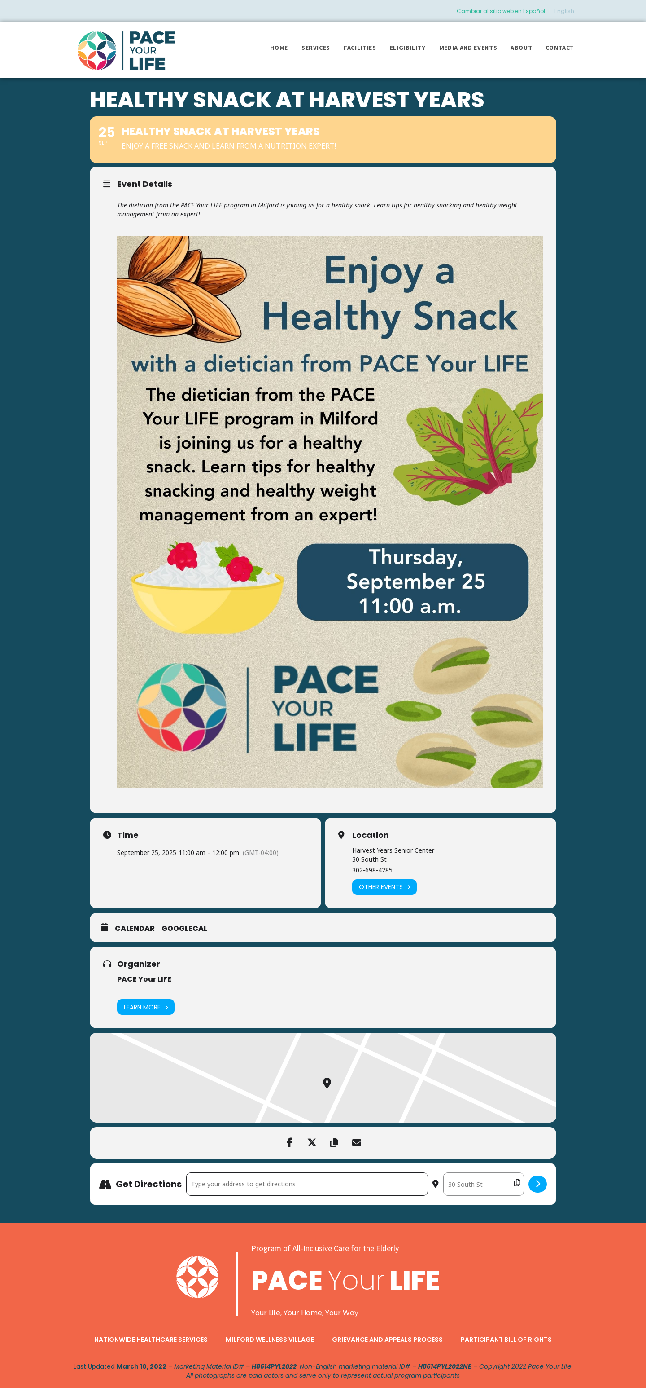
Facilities (360, 48)
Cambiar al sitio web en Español (501, 11)
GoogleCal (184, 928)
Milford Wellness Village (270, 1339)
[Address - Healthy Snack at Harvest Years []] (307, 1184)
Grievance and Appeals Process (387, 1339)
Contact (560, 48)
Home (279, 48)
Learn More (146, 1007)
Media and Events (468, 48)
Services (315, 48)
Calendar (135, 928)
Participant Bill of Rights (506, 1339)
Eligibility (408, 48)
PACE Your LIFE (144, 979)
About (521, 48)
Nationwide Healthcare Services (151, 1339)
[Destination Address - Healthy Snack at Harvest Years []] (483, 1184)
